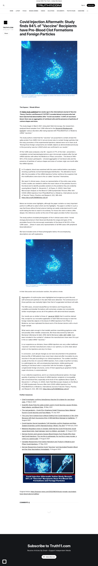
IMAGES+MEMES (33, 10)
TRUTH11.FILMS (71, 10)
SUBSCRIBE (81, 10)
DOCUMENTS (60, 10)
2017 (64, 335)
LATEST (18, 10)
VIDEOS (43, 10)
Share (6, 33)
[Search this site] (3, 5)
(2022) (53, 316)
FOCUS (25, 10)
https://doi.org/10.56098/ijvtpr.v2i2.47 (35, 197)
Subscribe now (49, 557)
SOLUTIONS (51, 10)
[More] (87, 11)
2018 (69, 335)
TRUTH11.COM (8, 27)
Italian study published (30, 112)
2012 (61, 335)
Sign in (83, 5)
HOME (11, 10)
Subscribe (91, 5)
